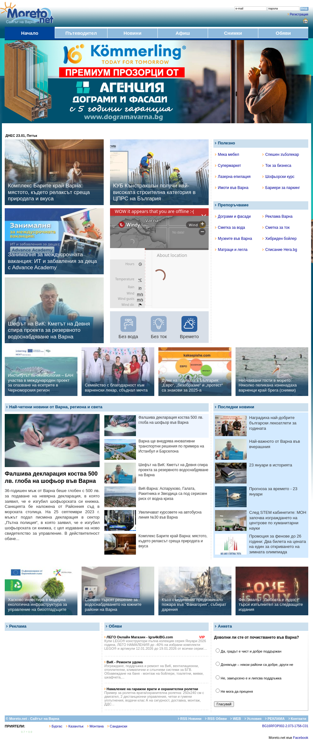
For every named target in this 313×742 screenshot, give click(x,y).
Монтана (95, 726)
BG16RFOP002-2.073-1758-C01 (285, 726)
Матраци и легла (231, 249)
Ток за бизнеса (276, 165)
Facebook (300, 737)
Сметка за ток (276, 227)
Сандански (117, 726)
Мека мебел (227, 154)
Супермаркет (228, 165)
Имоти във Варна (232, 188)
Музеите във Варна (233, 238)
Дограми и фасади (233, 216)
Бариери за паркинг (281, 188)
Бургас (55, 726)
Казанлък (74, 726)
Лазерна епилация (232, 176)
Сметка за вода (230, 227)
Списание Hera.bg (279, 249)
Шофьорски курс (278, 176)
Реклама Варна (277, 216)
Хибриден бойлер (279, 238)
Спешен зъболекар (280, 154)
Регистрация (299, 14)
